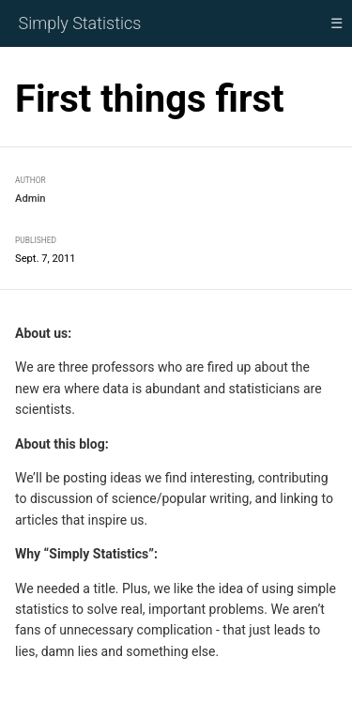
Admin (30, 198)
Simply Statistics (80, 23)
